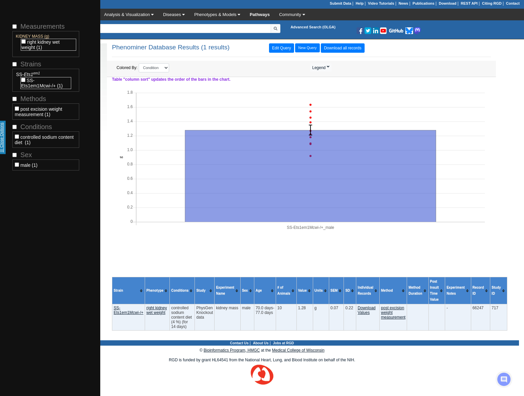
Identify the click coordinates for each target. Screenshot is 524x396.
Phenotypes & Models (217, 14)
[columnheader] (128, 290)
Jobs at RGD (283, 343)
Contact (513, 3)
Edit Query (281, 48)
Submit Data (340, 3)
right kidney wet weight (156, 310)
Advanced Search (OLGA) (312, 27)
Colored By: (143, 67)
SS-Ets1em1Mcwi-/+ (128, 310)
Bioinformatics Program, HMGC (232, 350)
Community (292, 14)
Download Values (366, 310)
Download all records (342, 48)
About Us (261, 343)
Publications (423, 3)
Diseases (174, 14)
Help (360, 3)
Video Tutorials (381, 3)
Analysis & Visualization (129, 14)
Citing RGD (492, 3)
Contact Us (239, 343)
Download (447, 3)
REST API (469, 3)
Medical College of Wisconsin (298, 350)
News (403, 3)
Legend (319, 67)
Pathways (260, 14)
